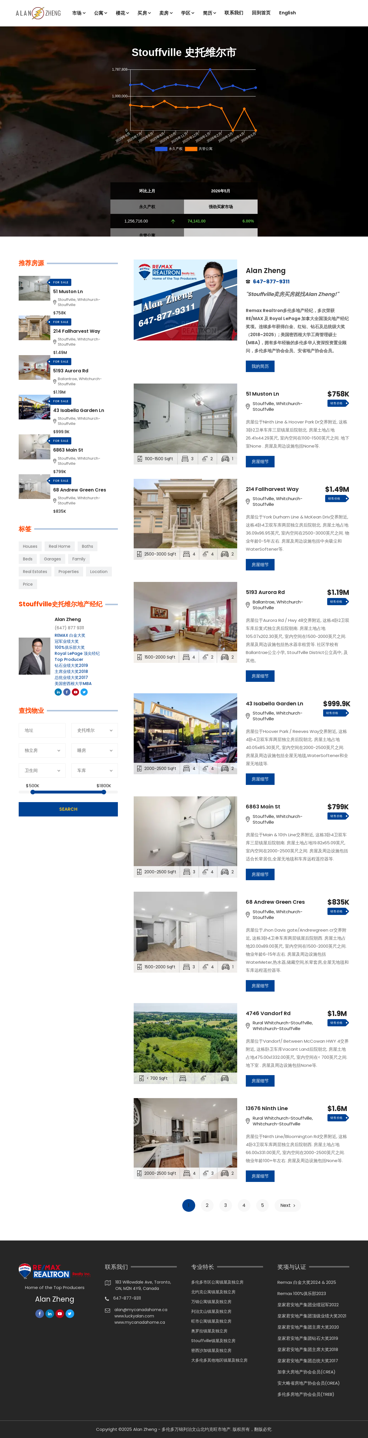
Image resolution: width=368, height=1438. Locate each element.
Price (28, 584)
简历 (207, 13)
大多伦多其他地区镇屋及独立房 (219, 1360)
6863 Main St (263, 807)
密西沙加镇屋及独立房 (211, 1350)
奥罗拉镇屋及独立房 (209, 1331)
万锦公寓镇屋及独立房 (211, 1302)
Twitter (84, 692)
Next (287, 1205)
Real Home (59, 546)
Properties (69, 571)
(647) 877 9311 (69, 627)
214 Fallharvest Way (272, 489)
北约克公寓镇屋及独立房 (213, 1292)
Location (99, 571)
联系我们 (234, 12)
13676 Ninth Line (267, 1108)
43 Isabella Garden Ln (274, 703)
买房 (142, 13)
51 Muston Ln (262, 394)
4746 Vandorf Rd (268, 1013)
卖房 (164, 13)
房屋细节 (260, 461)
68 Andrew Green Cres (275, 902)
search (68, 809)
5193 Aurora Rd (265, 592)
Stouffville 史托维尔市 (184, 52)
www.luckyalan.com (134, 1316)
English (287, 12)
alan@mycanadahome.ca (140, 1310)
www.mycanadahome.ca (139, 1322)
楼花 (120, 13)
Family (78, 559)
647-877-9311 (271, 281)
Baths (87, 546)
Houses (30, 546)
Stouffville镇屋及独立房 (213, 1341)
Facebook (67, 692)
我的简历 (260, 366)
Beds (27, 559)
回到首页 (261, 12)
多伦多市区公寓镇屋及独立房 (217, 1282)
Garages (52, 559)
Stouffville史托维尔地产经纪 (60, 604)
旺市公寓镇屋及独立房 (211, 1321)
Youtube (76, 692)
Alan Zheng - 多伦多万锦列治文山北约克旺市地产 (182, 1429)
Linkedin (58, 692)
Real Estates (35, 571)
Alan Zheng (266, 271)
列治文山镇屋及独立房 (211, 1311)
